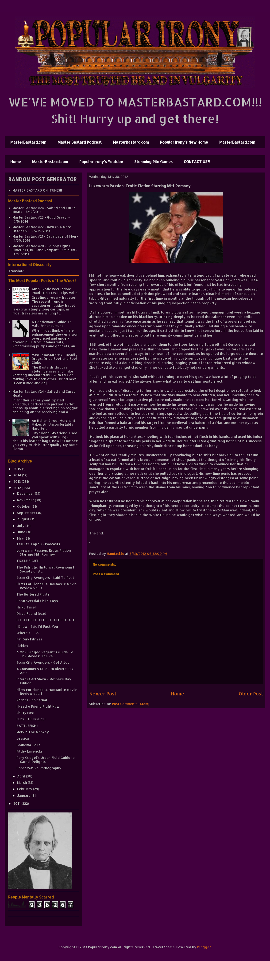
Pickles (22, 646)
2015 (17, 469)
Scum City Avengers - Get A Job (42, 662)
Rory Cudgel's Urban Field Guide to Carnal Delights (45, 760)
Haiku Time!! (26, 607)
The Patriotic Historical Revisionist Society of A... (45, 569)
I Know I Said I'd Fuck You (37, 626)
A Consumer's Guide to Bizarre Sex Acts (45, 671)
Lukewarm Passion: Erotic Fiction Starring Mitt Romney (43, 552)
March (22, 782)
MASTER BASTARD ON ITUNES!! (37, 190)
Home (15, 161)
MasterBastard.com (28, 142)
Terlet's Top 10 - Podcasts (38, 544)
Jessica (22, 738)
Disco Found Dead (31, 614)
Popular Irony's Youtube (101, 161)
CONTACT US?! (197, 161)
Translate (16, 271)
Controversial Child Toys (37, 601)
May (21, 538)
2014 (17, 475)
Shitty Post (25, 713)
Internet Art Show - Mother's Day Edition (43, 681)
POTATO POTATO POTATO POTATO (46, 620)
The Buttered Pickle (33, 594)
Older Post (251, 694)
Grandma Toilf (28, 745)
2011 (17, 803)
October (24, 506)
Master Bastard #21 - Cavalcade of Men (44, 236)
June (21, 532)
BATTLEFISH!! (27, 726)
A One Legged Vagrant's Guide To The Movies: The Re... (44, 654)
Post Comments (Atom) (130, 704)
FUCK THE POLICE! (31, 719)
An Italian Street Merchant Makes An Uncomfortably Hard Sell (53, 425)
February (25, 789)
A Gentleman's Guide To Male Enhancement (52, 324)
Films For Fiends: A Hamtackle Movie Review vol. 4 (46, 586)
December (26, 493)
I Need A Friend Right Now (38, 706)
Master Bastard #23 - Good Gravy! (39, 217)
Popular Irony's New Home (184, 142)
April (21, 776)
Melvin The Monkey (32, 732)
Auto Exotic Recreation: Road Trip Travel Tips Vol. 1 (54, 291)
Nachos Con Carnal (31, 700)
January (24, 795)
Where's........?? (27, 633)
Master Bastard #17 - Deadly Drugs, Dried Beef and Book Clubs (55, 359)
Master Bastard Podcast (80, 142)
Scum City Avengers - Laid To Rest (45, 578)
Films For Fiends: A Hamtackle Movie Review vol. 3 (46, 692)
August (23, 519)
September (26, 513)
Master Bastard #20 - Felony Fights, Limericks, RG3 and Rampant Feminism (43, 248)
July (21, 526)
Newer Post (102, 694)
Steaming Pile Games (153, 161)
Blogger (204, 947)
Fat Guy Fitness (29, 639)
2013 (17, 481)
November (26, 500)
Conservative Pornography (38, 768)
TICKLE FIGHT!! (28, 561)
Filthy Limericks (29, 751)
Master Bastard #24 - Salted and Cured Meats (44, 210)
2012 (17, 488)
